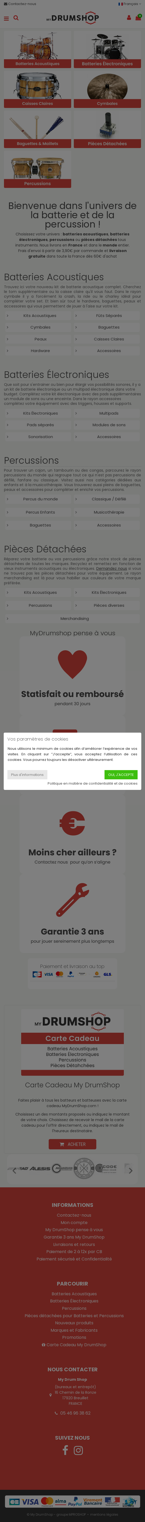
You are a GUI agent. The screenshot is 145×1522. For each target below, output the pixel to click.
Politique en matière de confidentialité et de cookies (93, 783)
